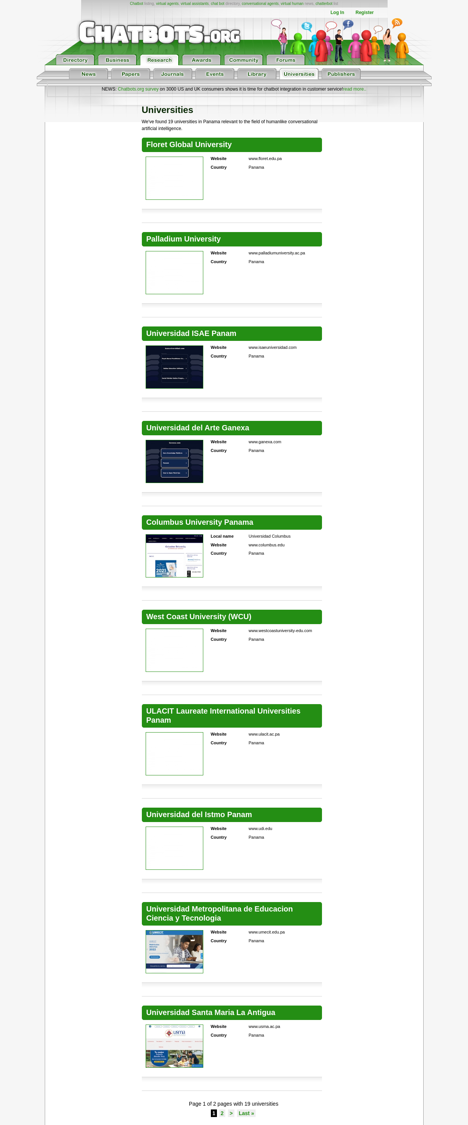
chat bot (218, 4)
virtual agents (167, 4)
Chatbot (136, 4)
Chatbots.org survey (138, 89)
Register (364, 12)
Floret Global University (189, 144)
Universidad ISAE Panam (191, 333)
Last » (246, 1113)
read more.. (354, 89)
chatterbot (324, 4)
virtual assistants (195, 4)
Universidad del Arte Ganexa (198, 428)
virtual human (292, 4)
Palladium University (183, 239)
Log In (337, 12)
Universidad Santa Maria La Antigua (210, 1012)
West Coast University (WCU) (198, 616)
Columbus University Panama (199, 522)
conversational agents (260, 4)
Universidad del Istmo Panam (199, 814)
